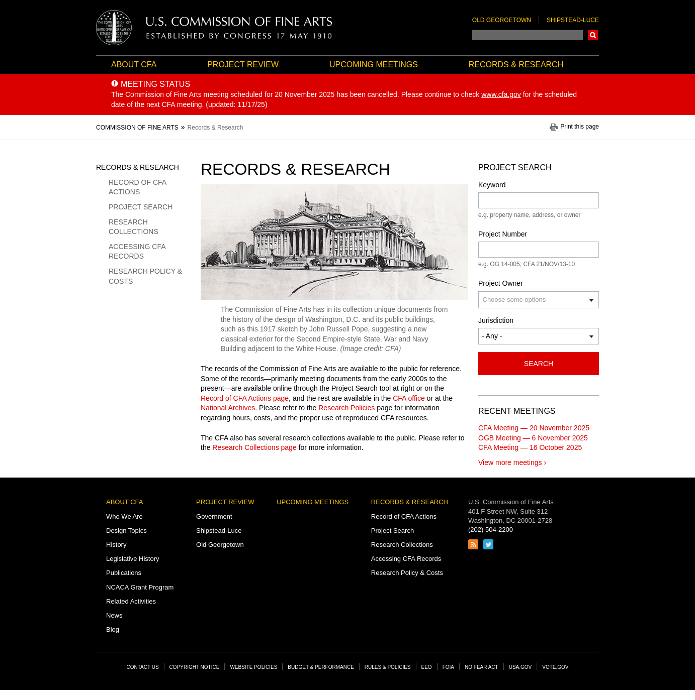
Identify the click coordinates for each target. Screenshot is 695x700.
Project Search (140, 207)
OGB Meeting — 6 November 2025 (533, 438)
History (116, 544)
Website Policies (253, 667)
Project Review (243, 64)
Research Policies (346, 408)
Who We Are (124, 516)
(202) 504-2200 (490, 529)
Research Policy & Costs (145, 276)
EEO (426, 667)
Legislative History (132, 558)
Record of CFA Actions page (245, 398)
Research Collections (133, 227)
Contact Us (143, 667)
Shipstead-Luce (573, 20)
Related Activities (131, 601)
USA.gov (520, 667)
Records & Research (516, 64)
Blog (112, 629)
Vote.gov (555, 667)
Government (214, 516)
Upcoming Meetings (373, 64)
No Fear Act (481, 667)
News (114, 615)
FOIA (448, 667)
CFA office (409, 398)
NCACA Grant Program (139, 587)
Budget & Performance (321, 667)
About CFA (133, 64)
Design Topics (126, 530)
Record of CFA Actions (137, 187)
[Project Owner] (521, 299)
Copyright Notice (194, 667)
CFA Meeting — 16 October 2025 (530, 447)
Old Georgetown (501, 20)
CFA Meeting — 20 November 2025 (533, 428)
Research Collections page (254, 447)
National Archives (228, 408)
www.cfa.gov (501, 94)
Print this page (579, 127)
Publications (123, 572)
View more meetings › (512, 462)
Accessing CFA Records (137, 252)
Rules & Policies (388, 667)
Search (593, 35)
